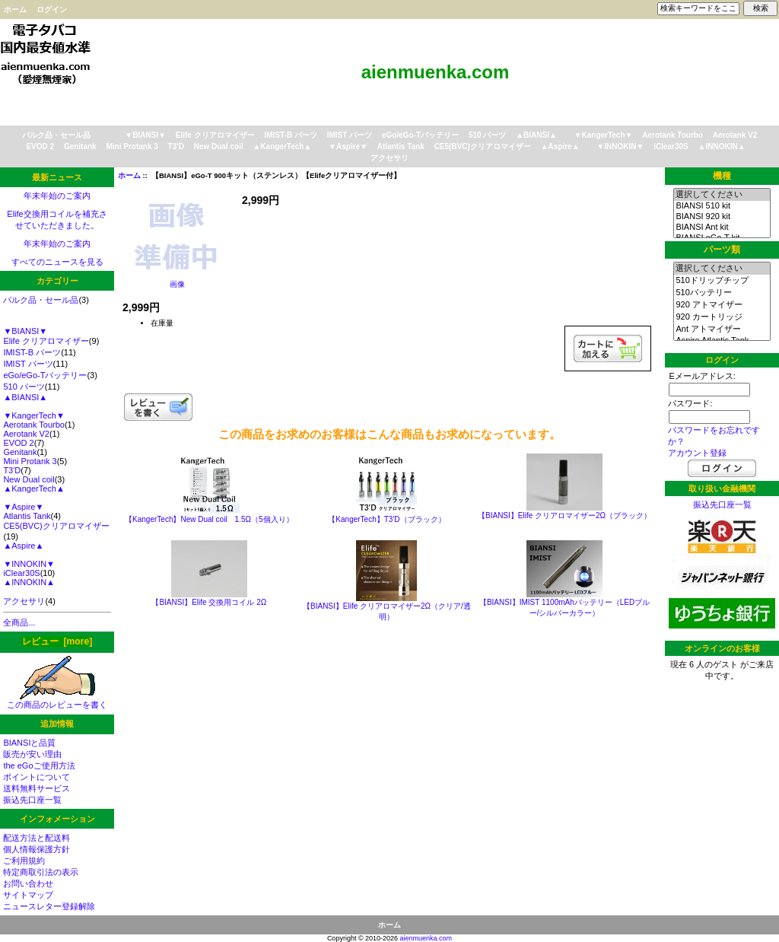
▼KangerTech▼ (603, 135)
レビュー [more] (57, 641)
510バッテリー (721, 293)
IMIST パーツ (349, 135)
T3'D (176, 146)
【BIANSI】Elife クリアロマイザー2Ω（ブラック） (564, 515)
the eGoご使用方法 (39, 765)
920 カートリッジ (721, 317)
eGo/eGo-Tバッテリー (420, 135)
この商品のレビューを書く (57, 700)
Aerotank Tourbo (672, 135)
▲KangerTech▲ (282, 146)
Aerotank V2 (735, 135)
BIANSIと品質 (29, 742)
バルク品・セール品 (56, 135)
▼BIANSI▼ (145, 135)
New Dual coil (218, 146)
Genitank (80, 146)
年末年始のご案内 (57, 195)
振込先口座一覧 (32, 799)
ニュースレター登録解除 (49, 906)
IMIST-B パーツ (291, 135)
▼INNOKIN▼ (620, 146)
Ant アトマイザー (721, 329)
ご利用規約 (24, 860)
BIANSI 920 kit (721, 217)
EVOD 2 (40, 146)
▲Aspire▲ (560, 146)
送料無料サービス (36, 788)
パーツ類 (722, 249)
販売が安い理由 (32, 754)
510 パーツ (487, 135)
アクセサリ (389, 158)
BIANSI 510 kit (721, 206)
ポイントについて (36, 776)
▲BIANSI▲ (536, 135)
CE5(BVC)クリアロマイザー (482, 146)
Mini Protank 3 (131, 146)
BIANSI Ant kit (721, 227)
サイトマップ (28, 894)
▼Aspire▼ (348, 146)
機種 (722, 175)
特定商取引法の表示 (40, 872)
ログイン (52, 9)
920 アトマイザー (721, 305)
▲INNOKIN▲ (722, 146)
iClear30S (670, 146)
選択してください (721, 195)
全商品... (19, 622)
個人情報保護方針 (36, 849)
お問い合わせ (28, 883)
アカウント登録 (697, 452)
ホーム (15, 9)
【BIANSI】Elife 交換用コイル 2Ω (208, 602)
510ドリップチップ (721, 281)
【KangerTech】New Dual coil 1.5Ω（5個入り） (209, 519)
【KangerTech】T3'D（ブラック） (386, 519)
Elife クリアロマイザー (215, 135)
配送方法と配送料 (36, 837)
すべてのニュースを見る (57, 261)
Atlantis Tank (400, 146)
